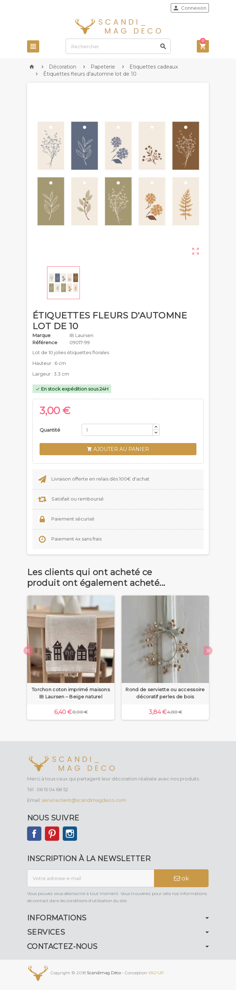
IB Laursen (81, 335)
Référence (44, 342)
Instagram (70, 833)
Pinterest (52, 833)
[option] (71, 657)
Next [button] (208, 650)
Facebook (34, 833)
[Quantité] (117, 430)
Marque (41, 335)
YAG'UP (156, 972)
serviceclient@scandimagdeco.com (84, 800)
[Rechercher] (118, 46)
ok (181, 878)
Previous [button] (28, 650)
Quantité (50, 430)
